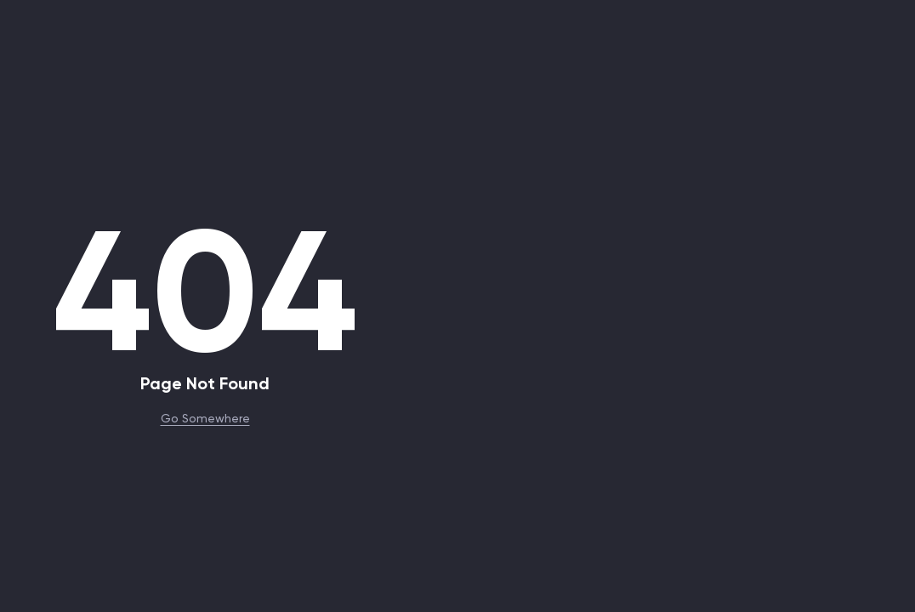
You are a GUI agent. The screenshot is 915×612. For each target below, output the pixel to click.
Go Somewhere (205, 417)
